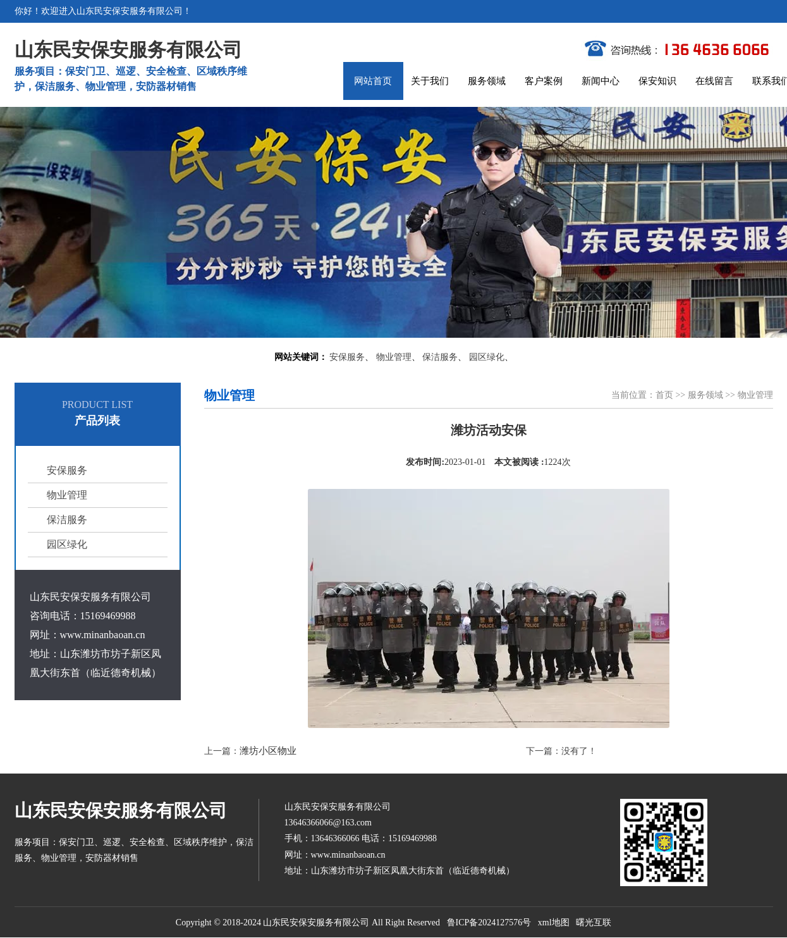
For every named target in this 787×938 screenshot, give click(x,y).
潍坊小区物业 (268, 751)
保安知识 (657, 81)
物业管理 (394, 357)
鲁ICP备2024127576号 (489, 922)
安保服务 (347, 357)
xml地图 (554, 922)
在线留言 (714, 81)
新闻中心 (600, 81)
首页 (664, 395)
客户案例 (544, 81)
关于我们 (430, 81)
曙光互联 (593, 922)
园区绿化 (486, 357)
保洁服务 (440, 357)
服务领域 (487, 81)
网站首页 (373, 81)
